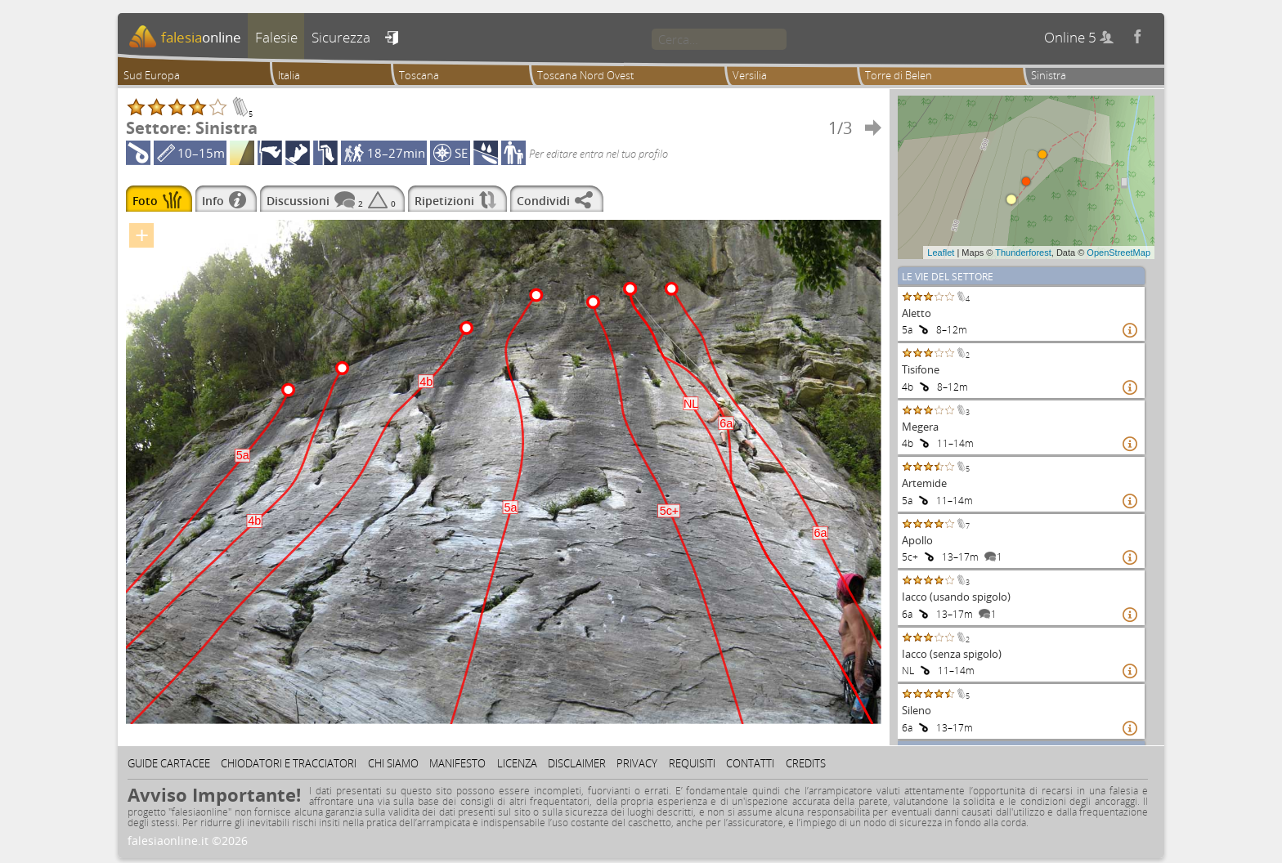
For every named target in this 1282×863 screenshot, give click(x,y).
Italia (289, 75)
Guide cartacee (169, 763)
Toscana (419, 75)
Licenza (517, 763)
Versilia (750, 75)
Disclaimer (577, 763)
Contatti (750, 763)
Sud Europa (151, 75)
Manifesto (457, 763)
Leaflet (940, 252)
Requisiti (692, 763)
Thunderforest (1023, 252)
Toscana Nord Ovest (585, 75)
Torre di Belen (898, 75)
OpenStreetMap (1118, 252)
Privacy (636, 763)
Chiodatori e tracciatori (288, 763)
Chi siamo (393, 763)
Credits (806, 763)
